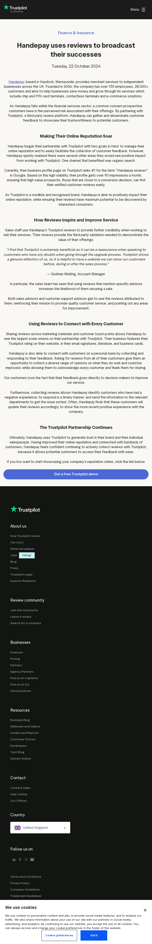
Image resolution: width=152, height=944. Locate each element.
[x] (26, 860)
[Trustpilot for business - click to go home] (15, 9)
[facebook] (20, 860)
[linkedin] (14, 860)
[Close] (145, 921)
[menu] (138, 9)
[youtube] (32, 860)
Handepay (16, 82)
